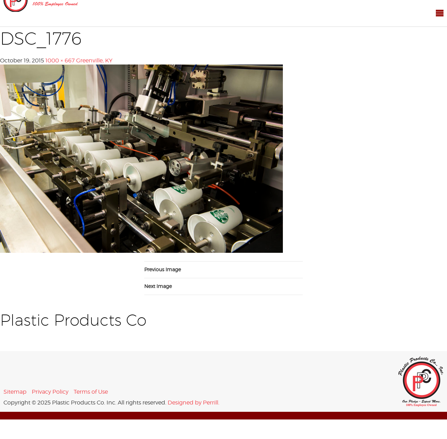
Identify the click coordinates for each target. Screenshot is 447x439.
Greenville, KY (94, 60)
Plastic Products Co (421, 381)
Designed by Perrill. (193, 402)
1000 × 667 (60, 60)
